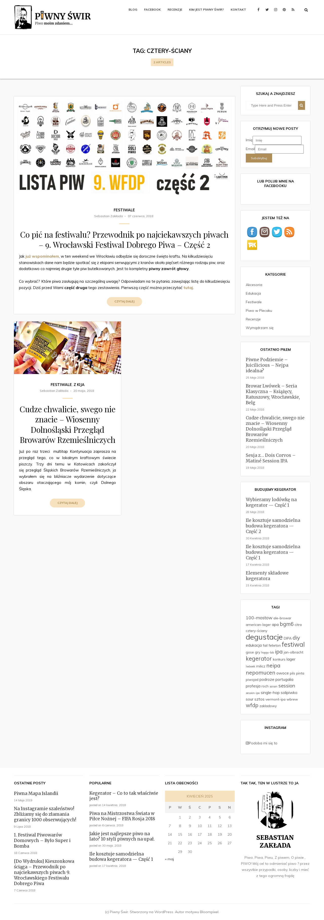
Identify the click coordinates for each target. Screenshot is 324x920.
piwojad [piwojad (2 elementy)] (252, 679)
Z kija (79, 384)
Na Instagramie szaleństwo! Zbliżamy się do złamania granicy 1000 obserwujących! (45, 814)
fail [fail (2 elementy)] (265, 645)
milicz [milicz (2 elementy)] (260, 666)
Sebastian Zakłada (108, 216)
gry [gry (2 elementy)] (257, 652)
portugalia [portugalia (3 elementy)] (284, 679)
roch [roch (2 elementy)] (265, 686)
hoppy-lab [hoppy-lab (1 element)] (267, 652)
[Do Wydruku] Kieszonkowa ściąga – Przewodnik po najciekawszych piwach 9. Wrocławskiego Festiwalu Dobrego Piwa (44, 872)
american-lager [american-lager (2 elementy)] (258, 624)
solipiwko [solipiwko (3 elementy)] (289, 692)
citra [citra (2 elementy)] (298, 624)
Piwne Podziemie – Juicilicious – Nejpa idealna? (267, 365)
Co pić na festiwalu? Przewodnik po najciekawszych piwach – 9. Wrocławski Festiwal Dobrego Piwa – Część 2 (124, 239)
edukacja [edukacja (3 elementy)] (254, 645)
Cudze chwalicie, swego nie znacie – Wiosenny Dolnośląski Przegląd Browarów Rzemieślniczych (67, 424)
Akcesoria (254, 284)
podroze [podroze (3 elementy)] (266, 679)
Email (250, 149)
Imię (249, 140)
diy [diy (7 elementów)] (296, 637)
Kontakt (238, 9)
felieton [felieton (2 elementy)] (275, 645)
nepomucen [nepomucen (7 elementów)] (260, 672)
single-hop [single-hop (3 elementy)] (270, 692)
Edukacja (253, 293)
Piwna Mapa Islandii (36, 793)
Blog (133, 9)
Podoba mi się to (261, 743)
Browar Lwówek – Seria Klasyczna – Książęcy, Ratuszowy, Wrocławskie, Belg (273, 394)
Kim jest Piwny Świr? (206, 9)
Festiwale (124, 210)
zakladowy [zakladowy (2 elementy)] (268, 706)
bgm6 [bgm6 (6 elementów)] (287, 624)
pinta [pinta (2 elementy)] (300, 673)
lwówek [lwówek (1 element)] (250, 666)
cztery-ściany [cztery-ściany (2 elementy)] (256, 630)
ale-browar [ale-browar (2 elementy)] (282, 618)
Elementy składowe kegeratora (267, 575)
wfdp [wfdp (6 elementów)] (252, 705)
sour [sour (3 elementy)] (249, 699)
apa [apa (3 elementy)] (275, 624)
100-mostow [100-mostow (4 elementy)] (259, 617)
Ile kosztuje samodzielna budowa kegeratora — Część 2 (273, 526)
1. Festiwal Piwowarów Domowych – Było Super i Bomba (42, 840)
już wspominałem (42, 256)
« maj (169, 859)
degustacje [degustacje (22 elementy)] (264, 636)
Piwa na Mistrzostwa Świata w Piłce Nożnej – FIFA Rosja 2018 (122, 816)
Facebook (152, 9)
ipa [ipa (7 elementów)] (279, 651)
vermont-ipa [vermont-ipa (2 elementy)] (276, 699)
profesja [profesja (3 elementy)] (253, 685)
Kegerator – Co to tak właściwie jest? (123, 795)
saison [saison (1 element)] (273, 686)
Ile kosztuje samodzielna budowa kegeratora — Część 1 (273, 552)
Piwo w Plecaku (259, 310)
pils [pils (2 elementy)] (292, 673)
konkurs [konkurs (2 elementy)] (279, 659)
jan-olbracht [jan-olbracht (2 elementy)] (293, 652)
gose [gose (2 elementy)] (250, 652)
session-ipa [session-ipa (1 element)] (253, 693)
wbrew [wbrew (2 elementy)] (292, 699)
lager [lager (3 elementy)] (291, 659)
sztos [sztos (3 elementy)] (259, 699)
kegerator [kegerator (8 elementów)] (259, 658)
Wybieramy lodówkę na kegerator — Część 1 (271, 502)
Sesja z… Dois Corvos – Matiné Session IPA (271, 458)
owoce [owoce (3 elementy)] (282, 673)
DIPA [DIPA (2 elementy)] (288, 638)
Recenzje (175, 9)
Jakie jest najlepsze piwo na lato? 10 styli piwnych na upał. (122, 836)
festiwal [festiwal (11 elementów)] (293, 644)
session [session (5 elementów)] (286, 686)
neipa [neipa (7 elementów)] (273, 665)
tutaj (188, 287)
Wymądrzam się (260, 327)
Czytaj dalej (124, 301)
